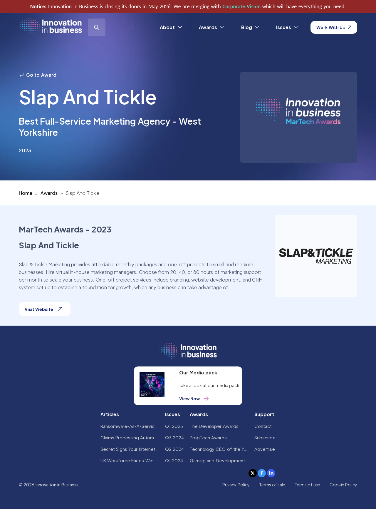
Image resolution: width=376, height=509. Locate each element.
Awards (49, 193)
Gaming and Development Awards (219, 460)
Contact (263, 426)
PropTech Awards (208, 437)
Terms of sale (272, 484)
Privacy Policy (235, 484)
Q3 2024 (174, 437)
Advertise (264, 449)
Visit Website (45, 309)
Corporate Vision (241, 6)
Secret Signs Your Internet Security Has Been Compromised (129, 449)
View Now (194, 398)
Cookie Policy (343, 484)
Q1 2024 (174, 460)
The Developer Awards (214, 426)
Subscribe (265, 437)
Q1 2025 (174, 426)
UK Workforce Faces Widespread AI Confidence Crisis (129, 460)
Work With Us (333, 27)
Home (25, 193)
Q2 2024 (174, 449)
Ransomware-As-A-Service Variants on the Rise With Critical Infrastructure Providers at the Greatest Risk (129, 426)
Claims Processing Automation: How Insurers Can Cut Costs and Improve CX (129, 437)
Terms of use (307, 484)
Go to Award (37, 75)
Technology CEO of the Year (219, 449)
